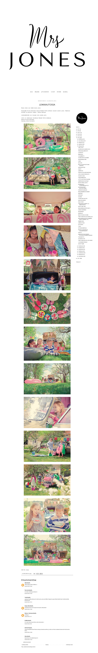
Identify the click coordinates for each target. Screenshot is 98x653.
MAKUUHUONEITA (82, 200)
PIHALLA (80, 232)
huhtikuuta (80, 251)
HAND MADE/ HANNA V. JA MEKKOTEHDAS (83, 204)
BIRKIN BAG (80, 154)
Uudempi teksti (25, 644)
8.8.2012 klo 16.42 (28, 586)
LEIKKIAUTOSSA (81, 223)
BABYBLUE (80, 213)
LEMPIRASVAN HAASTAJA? (83, 181)
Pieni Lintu (27, 590)
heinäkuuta (80, 246)
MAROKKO (80, 193)
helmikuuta (80, 254)
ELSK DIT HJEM (81, 243)
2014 (78, 134)
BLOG (31, 91)
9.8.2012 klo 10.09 (28, 632)
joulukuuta (80, 139)
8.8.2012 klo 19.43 (28, 609)
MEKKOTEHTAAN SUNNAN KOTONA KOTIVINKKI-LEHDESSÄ (85, 235)
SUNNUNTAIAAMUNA (82, 190)
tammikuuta (81, 256)
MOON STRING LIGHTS (82, 182)
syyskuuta (80, 144)
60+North (27, 627)
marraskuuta (81, 141)
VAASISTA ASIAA (81, 176)
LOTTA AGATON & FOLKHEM (84, 179)
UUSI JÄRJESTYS (81, 156)
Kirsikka (26, 620)
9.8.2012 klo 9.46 (28, 623)
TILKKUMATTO (81, 237)
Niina (26, 636)
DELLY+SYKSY (81, 202)
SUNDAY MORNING (82, 209)
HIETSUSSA (80, 195)
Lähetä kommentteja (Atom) (29, 646)
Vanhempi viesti (69, 644)
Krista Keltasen (31, 110)
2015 (78, 132)
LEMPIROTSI (80, 170)
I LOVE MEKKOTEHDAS (82, 242)
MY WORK (59, 91)
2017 (78, 129)
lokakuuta (80, 142)
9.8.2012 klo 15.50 (28, 639)
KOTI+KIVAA (80, 224)
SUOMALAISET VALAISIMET (83, 157)
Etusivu (47, 644)
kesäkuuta (80, 247)
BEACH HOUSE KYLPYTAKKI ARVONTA (83, 165)
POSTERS (80, 196)
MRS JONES (37, 91)
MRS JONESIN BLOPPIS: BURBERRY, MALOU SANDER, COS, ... (85, 219)
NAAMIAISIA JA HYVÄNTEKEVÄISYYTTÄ (83, 185)
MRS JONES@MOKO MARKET (84, 191)
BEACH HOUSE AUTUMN (83, 215)
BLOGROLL (65, 91)
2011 (78, 258)
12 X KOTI (53, 91)
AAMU (79, 161)
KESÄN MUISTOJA (81, 167)
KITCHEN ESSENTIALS (82, 228)
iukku (26, 582)
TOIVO (79, 226)
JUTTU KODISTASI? (45, 91)
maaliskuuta (81, 252)
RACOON (80, 163)
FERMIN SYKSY (81, 221)
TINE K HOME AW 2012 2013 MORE (85, 240)
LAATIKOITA (80, 152)
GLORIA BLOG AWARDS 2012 (84, 149)
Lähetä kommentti (27, 642)
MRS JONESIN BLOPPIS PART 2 (84, 208)
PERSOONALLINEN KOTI (83, 151)
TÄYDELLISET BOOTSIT (82, 198)
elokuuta (80, 146)
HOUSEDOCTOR (81, 238)
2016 (78, 130)
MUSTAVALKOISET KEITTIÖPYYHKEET (82, 188)
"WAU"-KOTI (80, 147)
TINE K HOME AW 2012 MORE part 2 (85, 216)
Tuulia (26, 597)
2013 (78, 136)
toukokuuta (80, 249)
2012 (78, 137)
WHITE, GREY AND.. (82, 206)
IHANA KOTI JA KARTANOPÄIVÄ (84, 172)
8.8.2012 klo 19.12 (28, 602)
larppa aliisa (27, 606)
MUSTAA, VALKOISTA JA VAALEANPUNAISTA (83, 230)
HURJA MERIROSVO (82, 177)
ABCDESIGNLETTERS (82, 159)
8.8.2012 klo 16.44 (28, 593)
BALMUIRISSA (81, 211)
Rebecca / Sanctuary (29, 613)
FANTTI (79, 169)
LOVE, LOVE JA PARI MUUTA (83, 174)
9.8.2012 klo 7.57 (28, 616)
